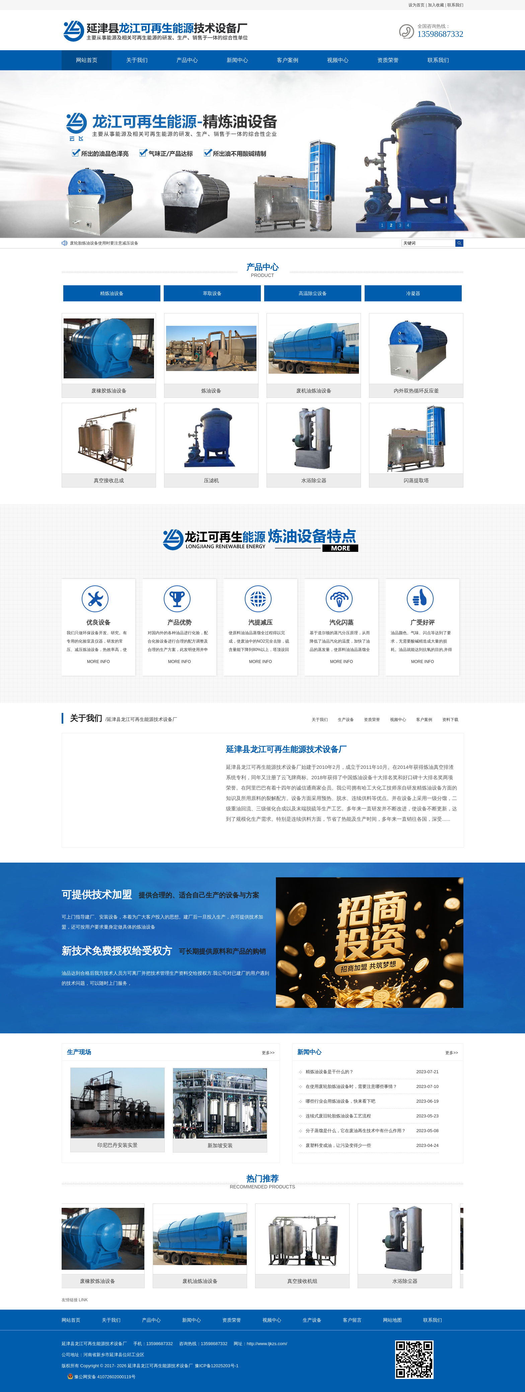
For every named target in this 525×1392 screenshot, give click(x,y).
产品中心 (187, 60)
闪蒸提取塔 (416, 480)
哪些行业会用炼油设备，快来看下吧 (372, 1101)
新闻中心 (237, 60)
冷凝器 (413, 293)
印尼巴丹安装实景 (117, 1145)
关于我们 (137, 60)
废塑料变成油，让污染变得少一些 (372, 1145)
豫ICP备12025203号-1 (216, 1365)
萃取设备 (212, 293)
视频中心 (338, 60)
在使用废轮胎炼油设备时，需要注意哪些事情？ (372, 1086)
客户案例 (287, 60)
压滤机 (211, 480)
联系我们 (455, 5)
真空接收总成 (109, 480)
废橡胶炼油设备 (109, 390)
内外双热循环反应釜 (416, 390)
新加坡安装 (220, 1145)
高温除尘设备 (313, 293)
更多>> (268, 1052)
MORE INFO (98, 661)
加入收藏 (436, 5)
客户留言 (352, 1320)
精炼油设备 (112, 293)
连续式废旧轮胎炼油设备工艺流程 (372, 1116)
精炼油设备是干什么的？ (372, 1072)
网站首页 (86, 60)
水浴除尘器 (313, 480)
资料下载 (450, 719)
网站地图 (392, 1320)
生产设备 (346, 719)
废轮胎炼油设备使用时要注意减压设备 (104, 243)
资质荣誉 (388, 60)
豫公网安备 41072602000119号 (101, 1376)
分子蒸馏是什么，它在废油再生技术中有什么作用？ (372, 1130)
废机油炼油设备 (313, 390)
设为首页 (416, 5)
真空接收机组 (306, 1281)
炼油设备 (211, 390)
